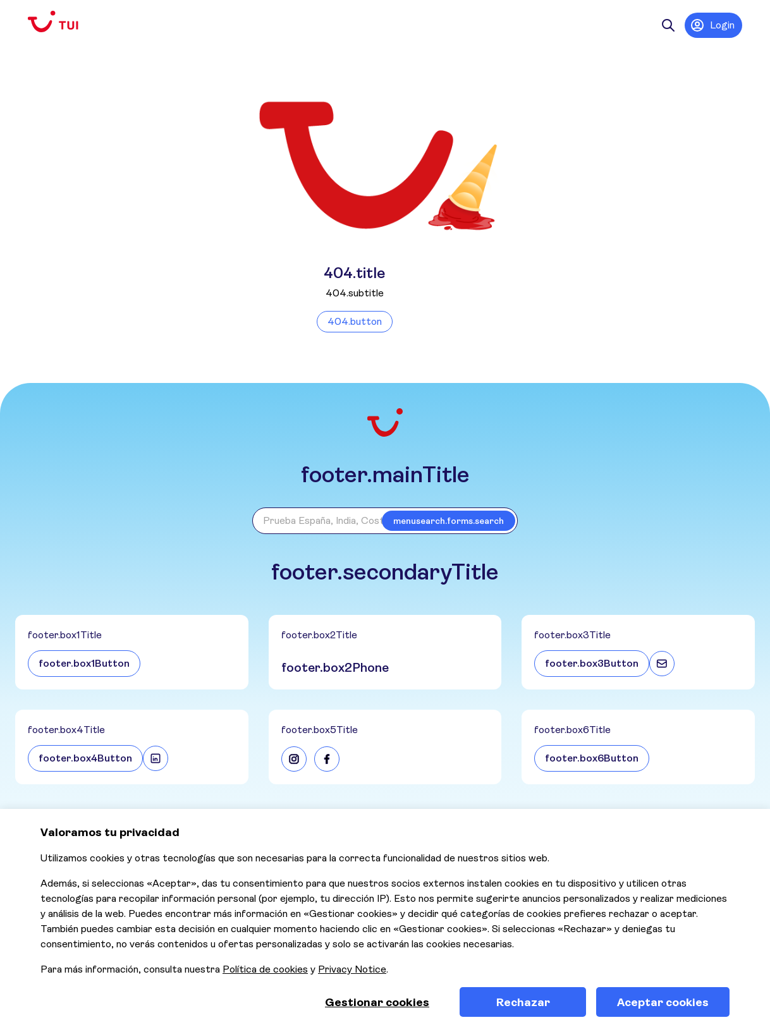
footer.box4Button (85, 758)
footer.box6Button (592, 758)
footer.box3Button (592, 663)
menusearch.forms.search (448, 521)
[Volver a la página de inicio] (63, 22)
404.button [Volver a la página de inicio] (354, 321)
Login (712, 25)
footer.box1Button (84, 663)
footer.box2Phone (335, 667)
